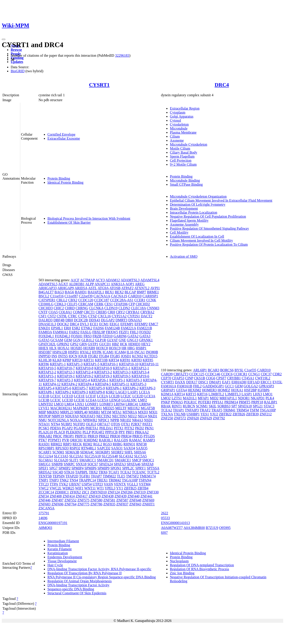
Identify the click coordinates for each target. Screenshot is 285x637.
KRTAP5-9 (97, 388)
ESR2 (76, 328)
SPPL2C (128, 468)
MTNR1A (129, 412)
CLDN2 (124, 308)
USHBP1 (193, 414)
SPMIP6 (90, 468)
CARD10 (134, 296)
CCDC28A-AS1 (121, 300)
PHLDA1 (106, 428)
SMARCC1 (87, 460)
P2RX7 (136, 424)
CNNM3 (153, 308)
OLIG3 (91, 424)
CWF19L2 (262, 378)
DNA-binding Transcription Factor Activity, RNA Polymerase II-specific (99, 569)
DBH (69, 320)
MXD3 (143, 412)
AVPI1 (155, 288)
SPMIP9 (103, 468)
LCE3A (149, 396)
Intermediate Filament (63, 541)
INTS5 (63, 356)
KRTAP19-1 (66, 376)
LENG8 (114, 400)
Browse (16, 50)
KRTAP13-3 (122, 372)
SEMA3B (72, 452)
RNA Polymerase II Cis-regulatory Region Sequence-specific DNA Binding (101, 577)
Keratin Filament (59, 549)
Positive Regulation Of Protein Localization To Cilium (209, 244)
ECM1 (104, 324)
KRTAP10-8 (85, 368)
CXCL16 (104, 316)
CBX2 (72, 300)
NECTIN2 (103, 416)
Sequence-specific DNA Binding (70, 589)
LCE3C (55, 400)
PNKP (165, 402)
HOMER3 (209, 390)
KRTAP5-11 (120, 384)
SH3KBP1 (102, 452)
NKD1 (152, 416)
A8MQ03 (45, 528)
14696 (43, 518)
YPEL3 (110, 488)
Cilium (175, 136)
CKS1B (199, 378)
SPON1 (115, 468)
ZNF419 (95, 496)
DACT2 (146, 316)
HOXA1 (63, 348)
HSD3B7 (45, 352)
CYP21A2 (119, 316)
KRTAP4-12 (52, 384)
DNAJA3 (135, 320)
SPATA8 (147, 464)
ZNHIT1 (148, 504)
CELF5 (72, 304)
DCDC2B (81, 320)
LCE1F (91, 396)
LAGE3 (121, 392)
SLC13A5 (61, 456)
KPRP (66, 360)
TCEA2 (125, 472)
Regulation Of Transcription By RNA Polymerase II (84, 573)
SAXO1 (117, 448)
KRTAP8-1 (47, 392)
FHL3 (134, 332)
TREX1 (102, 480)
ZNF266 (127, 492)
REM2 (87, 444)
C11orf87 (71, 296)
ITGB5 (115, 356)
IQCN (73, 356)
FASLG (86, 332)
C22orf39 (85, 296)
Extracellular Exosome (63, 138)
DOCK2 (63, 324)
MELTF (121, 408)
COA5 (53, 312)
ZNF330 (153, 492)
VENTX (120, 484)
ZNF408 (56, 496)
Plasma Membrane (183, 132)
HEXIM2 (194, 390)
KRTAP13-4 (140, 372)
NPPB (114, 420)
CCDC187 (101, 300)
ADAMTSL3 (130, 280)
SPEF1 (43, 468)
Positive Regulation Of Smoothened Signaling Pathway (209, 228)
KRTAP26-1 (100, 380)
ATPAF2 (127, 288)
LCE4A (91, 400)
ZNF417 (82, 496)
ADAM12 (113, 280)
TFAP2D (71, 476)
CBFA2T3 (181, 374)
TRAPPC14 (87, 480)
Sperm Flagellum (182, 156)
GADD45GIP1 (213, 386)
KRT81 (125, 360)
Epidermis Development (64, 557)
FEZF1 (124, 332)
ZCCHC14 (46, 492)
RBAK (166, 406)
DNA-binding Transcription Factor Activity (78, 585)
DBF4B (59, 320)
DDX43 (94, 320)
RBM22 (56, 444)
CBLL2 (61, 300)
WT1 (100, 488)
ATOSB (114, 288)
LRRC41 (132, 404)
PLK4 (270, 398)
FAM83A (45, 332)
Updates (17, 62)
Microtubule (178, 128)
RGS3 (107, 444)
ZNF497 (57, 500)
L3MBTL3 (232, 394)
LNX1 (79, 404)
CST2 (51, 316)
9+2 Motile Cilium (183, 164)
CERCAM (85, 304)
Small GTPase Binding (186, 184)
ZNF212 (266, 414)
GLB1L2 (87, 340)
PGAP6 (79, 428)
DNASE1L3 (47, 324)
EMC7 (153, 324)
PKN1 (149, 428)
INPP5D (45, 356)
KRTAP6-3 (147, 388)
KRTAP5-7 (80, 388)
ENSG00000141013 (175, 523)
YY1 (119, 488)
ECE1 (94, 324)
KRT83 (136, 360)
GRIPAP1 (168, 390)
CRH (111, 312)
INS (54, 356)
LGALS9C (129, 400)
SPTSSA (153, 468)
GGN (77, 340)
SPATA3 (120, 464)
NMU (43, 420)
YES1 (204, 414)
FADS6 (98, 328)
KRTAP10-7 (66, 368)
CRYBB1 (234, 378)
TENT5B (45, 476)
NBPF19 (57, 416)
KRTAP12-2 (47, 372)
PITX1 (119, 428)
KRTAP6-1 (114, 388)
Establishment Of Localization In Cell (197, 236)
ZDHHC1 (62, 492)
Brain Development (184, 208)
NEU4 (142, 416)
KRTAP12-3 (66, 372)
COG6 (210, 378)
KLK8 (57, 360)
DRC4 (222, 85)
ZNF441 (146, 496)
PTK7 (43, 440)
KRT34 (114, 360)
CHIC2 (59, 308)
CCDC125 (196, 374)
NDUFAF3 (87, 416)
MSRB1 (94, 412)
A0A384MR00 (194, 528)
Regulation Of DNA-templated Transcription (202, 565)
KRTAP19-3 (103, 376)
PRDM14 (231, 402)
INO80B (152, 352)
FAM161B (184, 386)
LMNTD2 (46, 404)
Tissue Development (62, 561)
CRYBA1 (132, 312)
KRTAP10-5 (47, 368)
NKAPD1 (258, 398)
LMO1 (268, 394)
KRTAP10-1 (109, 364)
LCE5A (102, 400)
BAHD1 (81, 292)
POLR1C (190, 402)
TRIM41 (229, 410)
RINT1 (177, 406)
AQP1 (129, 284)
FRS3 (87, 336)
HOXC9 (114, 348)
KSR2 (110, 392)
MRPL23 (66, 412)
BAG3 (59, 292)
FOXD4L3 (62, 336)
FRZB (97, 336)
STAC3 (269, 406)
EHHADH (238, 382)
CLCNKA (96, 308)
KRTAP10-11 (149, 364)
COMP (78, 312)
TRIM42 (115, 480)
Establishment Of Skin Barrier (69, 222)
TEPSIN (59, 476)
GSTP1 (93, 344)
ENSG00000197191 (53, 523)
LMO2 (166, 398)
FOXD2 (145, 332)
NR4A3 (137, 420)
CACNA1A (102, 296)
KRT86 (44, 364)
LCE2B (114, 396)
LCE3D (67, 400)
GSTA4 (181, 390)
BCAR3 (213, 370)
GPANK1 (146, 340)
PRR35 (137, 436)
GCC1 (229, 386)
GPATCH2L (47, 344)
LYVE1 (44, 408)
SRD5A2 (45, 472)
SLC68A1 (46, 460)
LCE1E (79, 396)
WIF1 (79, 488)
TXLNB (179, 414)
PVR (65, 440)
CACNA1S (119, 296)
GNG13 (132, 340)
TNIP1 (43, 480)
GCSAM (56, 340)
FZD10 (107, 336)
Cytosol (175, 120)
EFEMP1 (127, 324)
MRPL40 (81, 412)
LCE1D (67, 396)
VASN (108, 484)
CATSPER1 (47, 300)
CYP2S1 (133, 316)
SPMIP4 (77, 468)
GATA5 (44, 340)
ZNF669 (148, 500)
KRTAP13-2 (103, 372)
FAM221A (128, 328)
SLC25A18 (93, 456)
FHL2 (197, 386)
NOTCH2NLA (58, 420)
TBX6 (103, 472)
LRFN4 (119, 404)
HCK (123, 344)
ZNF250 (167, 418)
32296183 (122, 55)
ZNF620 (193, 418)
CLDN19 (111, 308)
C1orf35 (250, 370)
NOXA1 (76, 420)
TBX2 (93, 472)
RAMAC (135, 440)
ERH (67, 328)
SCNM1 (58, 452)
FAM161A (168, 386)
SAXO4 (129, 448)
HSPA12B (60, 352)
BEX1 (109, 292)
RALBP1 (270, 402)
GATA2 (133, 336)
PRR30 (115, 436)
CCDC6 (227, 374)
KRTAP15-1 (47, 376)
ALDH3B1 (77, 284)
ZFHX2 (75, 492)
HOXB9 (89, 348)
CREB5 (101, 312)
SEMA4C (87, 452)
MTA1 (117, 412)
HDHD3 (134, 344)
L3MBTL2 (216, 394)
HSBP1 (141, 348)
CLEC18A (138, 308)
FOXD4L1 (46, 336)
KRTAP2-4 (82, 380)
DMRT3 (121, 320)
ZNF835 (109, 504)
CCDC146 (212, 374)
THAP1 (178, 410)
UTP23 (98, 484)
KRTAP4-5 (103, 384)
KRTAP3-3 (134, 380)
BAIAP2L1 (96, 292)
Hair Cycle (55, 565)
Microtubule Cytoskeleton (188, 144)
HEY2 (145, 344)
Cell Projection (180, 160)
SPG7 (53, 468)
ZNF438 (108, 496)
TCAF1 (113, 472)
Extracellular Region (185, 108)
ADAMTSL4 (149, 280)
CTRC (72, 316)
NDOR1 (244, 398)
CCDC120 (85, 300)
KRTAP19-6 (140, 376)
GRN (83, 344)
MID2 (214, 398)
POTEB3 (204, 402)
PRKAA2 (142, 432)
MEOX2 (134, 408)
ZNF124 (114, 492)
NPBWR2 (90, 420)
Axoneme (177, 140)
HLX (53, 348)
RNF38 (141, 444)
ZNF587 (122, 500)
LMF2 (142, 400)
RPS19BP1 (47, 448)
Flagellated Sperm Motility (189, 220)
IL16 (129, 352)
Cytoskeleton (179, 124)
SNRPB (57, 464)
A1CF (75, 280)
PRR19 (93, 436)
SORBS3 (223, 406)
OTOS (115, 424)
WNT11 (90, 488)
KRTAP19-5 (122, 376)
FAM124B (112, 328)
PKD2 (139, 428)
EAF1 (226, 382)
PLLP (87, 432)
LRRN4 (145, 404)
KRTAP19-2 (85, 376)
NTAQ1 (44, 424)
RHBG (117, 444)
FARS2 (74, 332)
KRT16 (202, 394)
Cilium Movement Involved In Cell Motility (201, 240)
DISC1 (203, 382)
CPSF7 (221, 378)
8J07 (164, 533)
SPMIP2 (65, 468)
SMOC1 (148, 460)
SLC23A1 (76, 456)
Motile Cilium (180, 148)
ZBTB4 (143, 488)
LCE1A (144, 392)
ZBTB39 (252, 414)
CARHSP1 (150, 296)
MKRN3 (53, 412)
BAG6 (69, 292)
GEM (68, 340)
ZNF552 (70, 500)
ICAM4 (120, 352)
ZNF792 (219, 418)
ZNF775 (83, 504)
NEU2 (132, 416)
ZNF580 (96, 500)
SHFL (128, 452)
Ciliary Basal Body (183, 152)
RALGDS (121, 440)
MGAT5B (148, 408)
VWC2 (44, 488)
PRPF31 (81, 436)
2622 (164, 513)
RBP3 (67, 444)
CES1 (108, 304)
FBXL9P (98, 332)
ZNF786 (96, 504)
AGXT (63, 284)
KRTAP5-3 (138, 384)
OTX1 (125, 424)
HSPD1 (73, 352)
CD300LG (46, 304)
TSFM (254, 410)
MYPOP (45, 416)
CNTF (43, 312)
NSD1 (148, 420)
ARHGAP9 (65, 288)
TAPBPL (81, 472)
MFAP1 (203, 398)
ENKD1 (44, 328)
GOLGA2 (251, 386)
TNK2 (64, 480)
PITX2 (129, 428)
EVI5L (277, 382)
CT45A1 (248, 378)
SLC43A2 (126, 456)
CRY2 (120, 312)
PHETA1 (92, 428)
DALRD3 (46, 320)
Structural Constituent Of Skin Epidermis (76, 593)
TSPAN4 (145, 480)
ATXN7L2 (141, 288)
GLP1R (100, 340)
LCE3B (44, 400)
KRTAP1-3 (75, 364)
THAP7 (96, 476)
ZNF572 (180, 418)
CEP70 (166, 378)
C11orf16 (57, 296)
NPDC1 (103, 420)
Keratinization (57, 553)
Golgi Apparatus (181, 116)
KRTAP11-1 (121, 368)
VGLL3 (132, 484)
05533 (165, 518)
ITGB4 (104, 356)
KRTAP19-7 (47, 380)
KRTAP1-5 (91, 364)
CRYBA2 (147, 312)
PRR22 (104, 436)
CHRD (70, 308)
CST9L (62, 316)
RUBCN (189, 406)
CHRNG (82, 308)
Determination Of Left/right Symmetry (197, 204)
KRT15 (191, 394)
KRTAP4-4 (86, 384)
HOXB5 (76, 348)
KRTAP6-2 (131, 388)
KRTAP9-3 (80, 392)
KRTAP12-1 (140, 368)
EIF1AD (253, 382)
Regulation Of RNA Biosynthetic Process (199, 569)
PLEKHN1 (74, 432)
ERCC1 (266, 382)
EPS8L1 (57, 328)
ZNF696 (57, 504)
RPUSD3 (62, 448)
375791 (44, 513)
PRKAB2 (45, 436)
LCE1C (55, 396)
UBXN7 (75, 484)
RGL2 (97, 444)
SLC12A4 (46, 456)
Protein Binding (58, 178)
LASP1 (133, 392)
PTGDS (149, 436)
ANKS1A (117, 284)
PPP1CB (111, 432)
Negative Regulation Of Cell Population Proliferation (208, 216)
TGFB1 (84, 476)
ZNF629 (206, 418)
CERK (99, 304)
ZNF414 (69, 496)
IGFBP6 (263, 390)
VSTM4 (144, 484)
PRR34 (126, 436)
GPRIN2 (63, 344)
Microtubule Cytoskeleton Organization (198, 196)
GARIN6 (120, 336)
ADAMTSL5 (48, 284)
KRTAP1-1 (58, 364)
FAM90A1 (60, 332)
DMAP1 (215, 382)
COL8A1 (65, 312)
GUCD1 (105, 344)
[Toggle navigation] (3, 39)
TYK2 (63, 484)
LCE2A (102, 396)
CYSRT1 (99, 85)
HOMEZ (224, 390)
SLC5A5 (140, 456)
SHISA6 (140, 452)
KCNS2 (137, 356)
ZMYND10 (98, 492)
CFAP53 (178, 378)
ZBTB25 (130, 488)
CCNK (151, 300)
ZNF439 (120, 496)
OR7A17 (103, 424)
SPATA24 (106, 464)
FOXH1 (77, 336)
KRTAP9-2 (63, 392)
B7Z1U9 (212, 528)
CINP (189, 378)
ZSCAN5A (47, 508)
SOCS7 (93, 464)
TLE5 (121, 476)
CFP (132, 304)
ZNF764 (70, 504)
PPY (121, 432)
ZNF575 (83, 500)
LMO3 (59, 404)
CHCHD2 (143, 304)
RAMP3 (149, 440)
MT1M (106, 412)
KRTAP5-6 (63, 388)
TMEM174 (148, 476)
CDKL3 (60, 304)
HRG (131, 348)
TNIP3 (54, 480)
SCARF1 (45, 452)
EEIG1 (114, 324)
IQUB (82, 356)
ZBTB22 (225, 414)
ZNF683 (45, 504)
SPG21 (258, 406)
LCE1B (44, 396)
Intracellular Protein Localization (193, 212)
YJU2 (214, 414)
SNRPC (69, 464)
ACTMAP (87, 280)
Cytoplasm (177, 112)
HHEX (43, 348)
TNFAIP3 (192, 410)
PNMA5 (177, 402)
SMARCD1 (105, 460)
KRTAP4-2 (69, 384)
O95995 (225, 528)
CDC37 (266, 374)
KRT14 (179, 394)
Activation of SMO (183, 256)
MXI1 (153, 412)
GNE (122, 340)
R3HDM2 (91, 440)
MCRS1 (96, 408)
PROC (57, 436)
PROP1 (68, 436)
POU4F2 (98, 432)
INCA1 (139, 352)
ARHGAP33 (48, 288)
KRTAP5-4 (47, 388)
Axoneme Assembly (184, 224)
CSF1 (43, 316)
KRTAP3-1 (117, 380)
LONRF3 (106, 404)
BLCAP (130, 292)
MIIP (42, 412)
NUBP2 (66, 424)
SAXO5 (142, 448)
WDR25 (68, 488)
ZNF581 (109, 500)
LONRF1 (91, 404)
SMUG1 (45, 464)
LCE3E (79, 400)
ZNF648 (135, 500)
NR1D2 (125, 420)
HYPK (97, 352)
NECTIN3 (119, 416)
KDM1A (167, 394)
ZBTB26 (238, 414)
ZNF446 (45, 500)
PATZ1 (147, 424)
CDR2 (277, 374)
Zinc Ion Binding (182, 573)
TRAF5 (216, 410)
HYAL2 (85, 352)
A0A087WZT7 (172, 528)
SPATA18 (245, 406)
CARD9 (167, 374)
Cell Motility (179, 232)
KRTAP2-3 (65, 380)
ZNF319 (140, 492)
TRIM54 (242, 410)
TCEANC (139, 472)
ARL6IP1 (200, 370)
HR (124, 348)
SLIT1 (74, 460)
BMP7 (141, 292)
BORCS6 (227, 370)
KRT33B (101, 360)
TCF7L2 (153, 472)
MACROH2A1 (61, 408)
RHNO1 (129, 444)
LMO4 (69, 404)
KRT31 (88, 360)
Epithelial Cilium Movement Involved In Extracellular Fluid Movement (221, 200)
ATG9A (103, 288)
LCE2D (137, 396)
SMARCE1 (123, 460)
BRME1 (153, 292)
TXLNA (167, 414)
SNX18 (81, 464)
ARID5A (81, 288)
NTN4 (55, 424)
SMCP (136, 460)
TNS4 (73, 480)
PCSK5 (44, 428)
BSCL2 (44, 296)
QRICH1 (76, 440)
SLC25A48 (110, 456)
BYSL (238, 370)
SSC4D (58, 472)
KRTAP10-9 (103, 368)
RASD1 (44, 444)
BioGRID (17, 71)
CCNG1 (254, 374)
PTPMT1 (54, 440)
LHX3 (257, 394)
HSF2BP (250, 390)
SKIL (212, 406)
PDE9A (55, 428)
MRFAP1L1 (228, 398)
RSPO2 (75, 448)
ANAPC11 (102, 284)
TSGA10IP (130, 480)
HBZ (115, 344)
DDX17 (191, 382)
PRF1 (130, 432)
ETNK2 (86, 328)
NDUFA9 (72, 416)
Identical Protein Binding (65, 182)
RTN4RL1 (88, 448)
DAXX (180, 382)
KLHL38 (45, 360)
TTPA (54, 484)
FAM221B (144, 328)
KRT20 (77, 360)
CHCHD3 (46, 308)
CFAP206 (121, 304)
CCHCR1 (240, 374)
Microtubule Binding (185, 180)
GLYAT (112, 340)
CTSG (82, 316)
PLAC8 (59, 432)
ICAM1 (108, 352)
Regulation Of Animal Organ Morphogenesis (79, 581)
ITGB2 (93, 356)
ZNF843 (135, 504)
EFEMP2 (141, 324)
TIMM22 (109, 476)
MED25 (108, 408)
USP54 (86, 484)
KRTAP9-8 (97, 392)
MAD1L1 (190, 398)
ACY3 (100, 280)
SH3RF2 (117, 452)
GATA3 (144, 336)
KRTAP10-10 (128, 364)
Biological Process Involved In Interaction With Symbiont (88, 218)
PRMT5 (244, 402)
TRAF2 (205, 410)
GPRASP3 (266, 386)
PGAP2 (67, 428)
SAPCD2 (103, 448)
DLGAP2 (107, 320)
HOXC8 (102, 348)
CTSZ (92, 316)
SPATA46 (133, 464)
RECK (77, 444)
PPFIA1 (218, 402)
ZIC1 (85, 492)
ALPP (89, 284)
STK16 (69, 472)
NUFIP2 (79, 424)
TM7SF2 (132, 476)
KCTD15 (151, 356)
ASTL (92, 288)
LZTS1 (177, 398)
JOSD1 (126, 356)
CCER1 (139, 300)
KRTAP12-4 (85, 372)
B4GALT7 (46, 292)
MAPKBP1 (81, 408)
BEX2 (119, 292)
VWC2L (55, 488)
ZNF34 (44, 496)
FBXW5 (112, 332)
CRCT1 (89, 312)
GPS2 (74, 344)
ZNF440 (134, 496)
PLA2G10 (46, 432)
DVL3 (84, 324)
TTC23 (44, 484)
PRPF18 (257, 402)
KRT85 (148, 360)
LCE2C (125, 396)
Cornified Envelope (61, 134)
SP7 (234, 406)
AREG (140, 284)
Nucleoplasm (179, 561)
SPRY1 (140, 468)
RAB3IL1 (106, 440)
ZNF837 (122, 504)
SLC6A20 (61, 460)
